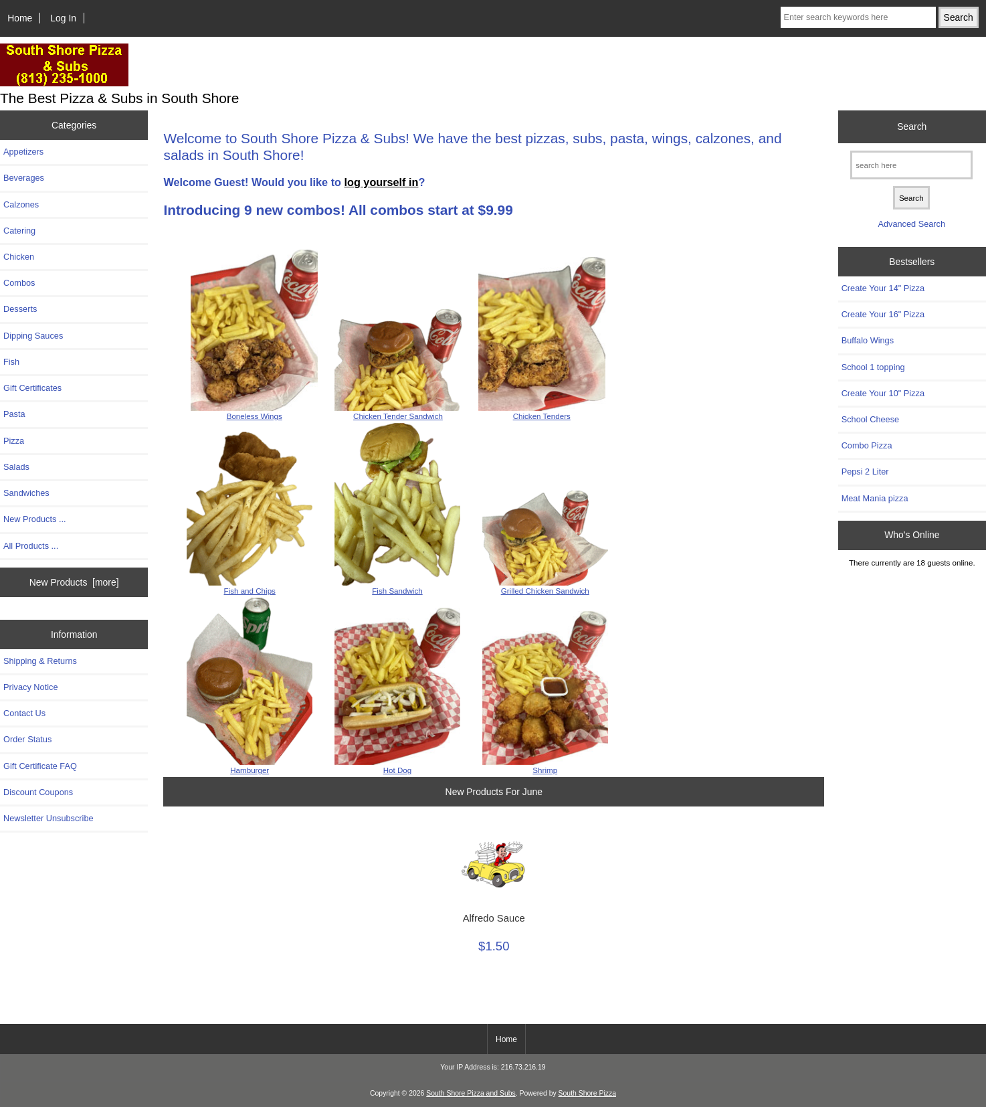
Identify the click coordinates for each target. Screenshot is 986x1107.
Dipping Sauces (33, 336)
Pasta (14, 414)
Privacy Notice (30, 687)
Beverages (23, 178)
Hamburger (249, 770)
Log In (63, 18)
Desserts (20, 309)
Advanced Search (911, 224)
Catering (19, 231)
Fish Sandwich (397, 590)
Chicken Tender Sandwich (398, 416)
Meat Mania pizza (875, 498)
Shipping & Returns (40, 661)
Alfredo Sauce (494, 918)
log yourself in (381, 182)
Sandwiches (26, 493)
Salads (16, 467)
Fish (11, 362)
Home (19, 18)
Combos (19, 283)
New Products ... (34, 519)
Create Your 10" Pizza (883, 393)
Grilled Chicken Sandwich (545, 590)
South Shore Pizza (587, 1093)
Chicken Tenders (542, 416)
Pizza (13, 441)
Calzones (21, 204)
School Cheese (870, 419)
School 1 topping (873, 367)
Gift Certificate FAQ (40, 766)
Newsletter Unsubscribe (48, 818)
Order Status (27, 739)
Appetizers (23, 152)
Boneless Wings (254, 416)
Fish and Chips (250, 590)
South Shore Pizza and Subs (470, 1093)
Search (911, 126)
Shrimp (544, 770)
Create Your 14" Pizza (883, 288)
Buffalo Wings (868, 340)
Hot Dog (397, 770)
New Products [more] (74, 582)
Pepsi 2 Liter (865, 471)
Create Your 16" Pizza (883, 314)
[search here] (911, 165)
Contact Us (24, 713)
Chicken (18, 257)
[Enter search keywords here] (858, 17)
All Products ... (30, 546)
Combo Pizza (867, 445)
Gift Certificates (32, 388)
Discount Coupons (38, 792)
